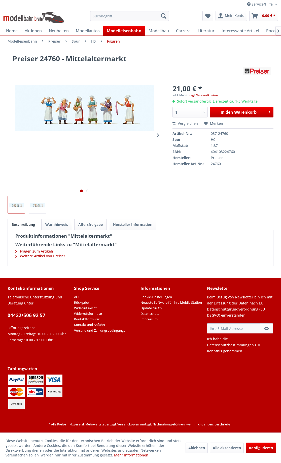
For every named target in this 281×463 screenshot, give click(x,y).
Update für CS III (152, 308)
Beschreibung (23, 224)
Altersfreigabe (90, 224)
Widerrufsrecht (85, 308)
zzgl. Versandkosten (203, 95)
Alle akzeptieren (227, 447)
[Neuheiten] (58, 31)
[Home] (12, 31)
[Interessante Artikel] (240, 31)
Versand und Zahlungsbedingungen (100, 330)
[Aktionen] (33, 31)
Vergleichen (185, 123)
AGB (77, 297)
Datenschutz (149, 313)
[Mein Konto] (231, 16)
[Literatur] (206, 31)
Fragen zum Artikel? (34, 251)
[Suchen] (163, 16)
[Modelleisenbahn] (124, 31)
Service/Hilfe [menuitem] (260, 4)
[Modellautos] (87, 31)
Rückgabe (81, 302)
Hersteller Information (132, 224)
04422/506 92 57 (26, 315)
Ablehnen (196, 447)
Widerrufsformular (88, 313)
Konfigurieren (261, 447)
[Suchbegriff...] (129, 16)
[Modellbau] (158, 31)
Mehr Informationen (131, 455)
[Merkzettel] (207, 16)
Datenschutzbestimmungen (230, 345)
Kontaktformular (86, 319)
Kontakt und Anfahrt (89, 324)
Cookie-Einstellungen (156, 297)
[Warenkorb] (263, 16)
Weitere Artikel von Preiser (40, 256)
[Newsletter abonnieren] (266, 328)
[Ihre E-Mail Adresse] (233, 328)
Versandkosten (128, 424)
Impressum (149, 319)
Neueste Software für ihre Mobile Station (171, 302)
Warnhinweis (56, 224)
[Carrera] (183, 31)
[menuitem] (129, 16)
